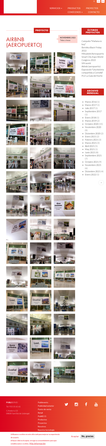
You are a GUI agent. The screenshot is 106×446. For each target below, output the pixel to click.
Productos (74, 8)
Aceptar (75, 436)
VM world (86, 63)
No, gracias (87, 436)
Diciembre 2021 (92, 171)
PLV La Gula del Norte (92, 75)
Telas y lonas (65, 40)
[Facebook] (86, 404)
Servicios (56, 8)
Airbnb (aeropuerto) (91, 66)
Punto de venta (44, 409)
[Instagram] (76, 404)
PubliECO (42, 416)
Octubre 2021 (91, 161)
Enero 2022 (90, 174)
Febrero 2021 (91, 139)
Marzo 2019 (90, 120)
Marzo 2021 (90, 142)
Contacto (94, 12)
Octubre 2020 (91, 124)
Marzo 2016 (90, 101)
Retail (40, 413)
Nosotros (42, 426)
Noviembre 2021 (93, 165)
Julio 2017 (90, 108)
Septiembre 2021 (93, 155)
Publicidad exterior (46, 406)
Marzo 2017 (90, 105)
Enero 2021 (90, 136)
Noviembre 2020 (93, 127)
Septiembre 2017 (93, 111)
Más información (37, 443)
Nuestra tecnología (46, 430)
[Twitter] (66, 404)
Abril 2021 (90, 146)
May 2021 (90, 149)
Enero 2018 (90, 117)
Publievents (43, 402)
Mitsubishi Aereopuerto (93, 53)
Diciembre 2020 (92, 133)
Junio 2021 (90, 152)
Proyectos (92, 8)
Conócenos (75, 12)
